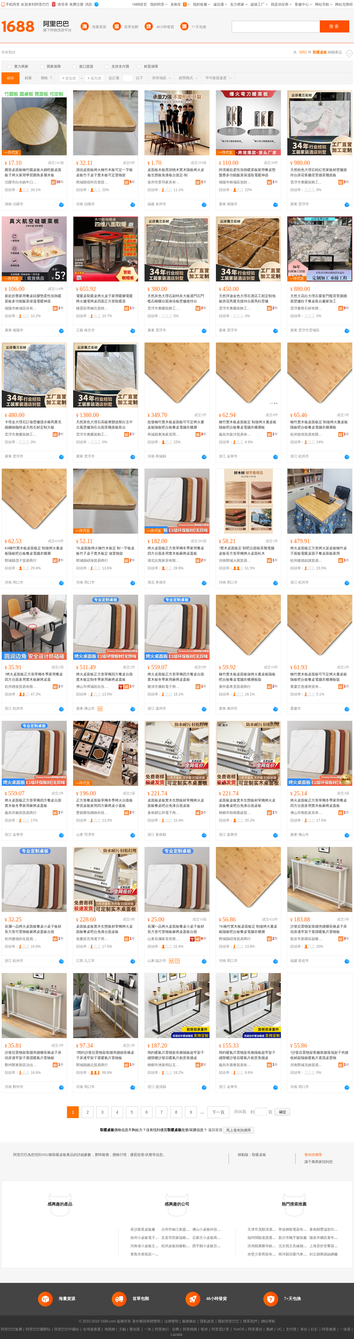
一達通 (345, 1329)
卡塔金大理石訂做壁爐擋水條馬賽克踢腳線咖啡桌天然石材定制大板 (33, 424)
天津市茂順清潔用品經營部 (269, 1229)
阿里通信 (255, 1329)
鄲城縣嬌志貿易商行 (92, 1065)
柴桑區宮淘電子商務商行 (92, 939)
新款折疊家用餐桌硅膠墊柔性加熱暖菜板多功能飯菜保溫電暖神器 (33, 298)
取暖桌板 (259, 1155)
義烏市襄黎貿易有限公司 (235, 1065)
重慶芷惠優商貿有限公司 (306, 687)
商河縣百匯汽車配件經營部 (299, 1254)
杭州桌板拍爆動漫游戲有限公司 (186, 1246)
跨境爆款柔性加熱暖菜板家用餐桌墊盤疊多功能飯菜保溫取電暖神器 (247, 172)
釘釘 (314, 1329)
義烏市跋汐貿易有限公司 (235, 434)
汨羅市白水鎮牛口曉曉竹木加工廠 (21, 182)
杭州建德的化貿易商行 (21, 939)
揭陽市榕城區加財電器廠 (235, 182)
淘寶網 (109, 1329)
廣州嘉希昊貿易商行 (235, 687)
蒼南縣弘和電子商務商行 (164, 813)
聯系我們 (250, 1321)
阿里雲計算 (220, 1329)
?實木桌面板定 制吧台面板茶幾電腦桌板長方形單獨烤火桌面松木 (246, 551)
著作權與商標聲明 (146, 1321)
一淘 (147, 1329)
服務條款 (189, 1321)
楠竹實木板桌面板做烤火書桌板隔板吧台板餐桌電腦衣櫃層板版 (247, 677)
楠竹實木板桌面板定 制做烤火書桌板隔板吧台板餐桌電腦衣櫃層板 (247, 424)
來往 (303, 1329)
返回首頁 (215, 1130)
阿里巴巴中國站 (66, 1329)
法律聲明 (171, 1321)
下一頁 (218, 1112)
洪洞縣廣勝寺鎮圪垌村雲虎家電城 (274, 1246)
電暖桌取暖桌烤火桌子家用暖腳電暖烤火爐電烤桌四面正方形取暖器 (104, 298)
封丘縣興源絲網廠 (323, 1254)
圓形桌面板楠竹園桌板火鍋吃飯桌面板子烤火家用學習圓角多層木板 (33, 172)
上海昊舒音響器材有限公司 (330, 1246)
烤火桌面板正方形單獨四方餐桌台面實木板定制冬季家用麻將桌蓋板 (104, 677)
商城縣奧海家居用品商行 (164, 434)
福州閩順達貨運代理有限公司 (271, 1238)
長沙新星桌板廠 (142, 1229)
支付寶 (291, 1329)
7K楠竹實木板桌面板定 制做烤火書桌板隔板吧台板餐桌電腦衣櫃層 (248, 929)
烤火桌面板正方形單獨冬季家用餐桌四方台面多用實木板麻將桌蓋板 (176, 551)
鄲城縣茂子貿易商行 (21, 560)
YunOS (238, 1329)
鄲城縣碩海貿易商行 (92, 560)
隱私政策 (207, 1321)
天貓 (122, 1329)
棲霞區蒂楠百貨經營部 (92, 308)
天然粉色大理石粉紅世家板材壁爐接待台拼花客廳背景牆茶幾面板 (318, 172)
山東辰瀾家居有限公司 (164, 939)
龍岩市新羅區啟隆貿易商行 (306, 939)
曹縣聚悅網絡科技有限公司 (92, 813)
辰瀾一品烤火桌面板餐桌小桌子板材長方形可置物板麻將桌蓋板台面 (33, 929)
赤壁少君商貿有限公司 (265, 1254)
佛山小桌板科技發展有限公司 (215, 1229)
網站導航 (268, 1321)
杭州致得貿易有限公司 (306, 434)
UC (279, 1329)
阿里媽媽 (190, 1329)
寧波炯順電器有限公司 (296, 1229)
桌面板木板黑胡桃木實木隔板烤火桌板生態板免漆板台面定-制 (176, 172)
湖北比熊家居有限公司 (164, 560)
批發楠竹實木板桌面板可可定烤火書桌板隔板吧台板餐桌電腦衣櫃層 (176, 424)
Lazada (176, 1335)
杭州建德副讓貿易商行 (306, 560)
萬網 (269, 1329)
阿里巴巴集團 (11, 1329)
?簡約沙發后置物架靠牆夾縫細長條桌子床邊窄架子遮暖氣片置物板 (105, 1055)
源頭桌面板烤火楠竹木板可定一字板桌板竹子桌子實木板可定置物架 (104, 172)
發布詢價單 (313, 1155)
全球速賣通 (92, 1329)
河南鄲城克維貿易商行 (306, 1065)
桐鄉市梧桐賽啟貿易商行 (235, 813)
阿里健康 (329, 1329)
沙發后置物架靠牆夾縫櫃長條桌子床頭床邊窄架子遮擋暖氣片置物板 (318, 929)
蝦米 (204, 1329)
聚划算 (135, 1329)
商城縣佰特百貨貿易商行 (92, 182)
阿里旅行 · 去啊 (167, 1329)
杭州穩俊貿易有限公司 (21, 687)
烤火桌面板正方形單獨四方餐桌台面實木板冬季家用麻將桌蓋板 (176, 677)
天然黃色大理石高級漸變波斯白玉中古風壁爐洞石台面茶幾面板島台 (104, 424)
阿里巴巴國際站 (38, 1329)
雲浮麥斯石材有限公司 (306, 308)
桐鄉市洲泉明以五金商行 (164, 1065)
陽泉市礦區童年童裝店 (327, 1238)
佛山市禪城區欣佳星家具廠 (92, 687)
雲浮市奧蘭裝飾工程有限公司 (306, 182)
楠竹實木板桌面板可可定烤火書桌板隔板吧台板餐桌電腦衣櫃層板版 (318, 677)
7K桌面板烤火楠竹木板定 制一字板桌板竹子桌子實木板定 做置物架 (105, 551)
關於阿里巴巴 (228, 1321)
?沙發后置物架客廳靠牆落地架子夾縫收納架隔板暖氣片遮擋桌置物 (319, 1055)
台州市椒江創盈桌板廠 (179, 1229)
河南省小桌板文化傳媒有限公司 (155, 1246)
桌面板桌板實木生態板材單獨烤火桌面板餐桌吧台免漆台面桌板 (176, 803)
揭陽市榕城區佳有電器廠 (21, 308)
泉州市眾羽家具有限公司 (164, 182)
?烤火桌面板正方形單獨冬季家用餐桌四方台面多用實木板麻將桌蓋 (34, 677)
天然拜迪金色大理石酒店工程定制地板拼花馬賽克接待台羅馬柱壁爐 (247, 298)
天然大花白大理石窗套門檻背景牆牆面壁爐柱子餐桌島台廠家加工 (318, 298)
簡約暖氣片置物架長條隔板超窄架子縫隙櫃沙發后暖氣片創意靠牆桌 (176, 1055)
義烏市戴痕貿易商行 (21, 813)
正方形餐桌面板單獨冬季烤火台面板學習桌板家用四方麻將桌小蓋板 (104, 803)
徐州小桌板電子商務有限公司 (153, 1238)
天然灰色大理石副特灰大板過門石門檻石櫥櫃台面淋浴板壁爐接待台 (176, 298)
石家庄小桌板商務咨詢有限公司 (217, 1238)
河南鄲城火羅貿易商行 (235, 560)
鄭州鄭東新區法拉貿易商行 (21, 1065)
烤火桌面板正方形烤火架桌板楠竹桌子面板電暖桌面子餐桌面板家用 (318, 551)
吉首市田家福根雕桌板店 (180, 1238)
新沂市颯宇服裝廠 (292, 1238)
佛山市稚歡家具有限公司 (306, 813)
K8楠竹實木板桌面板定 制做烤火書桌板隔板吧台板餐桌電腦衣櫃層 (34, 551)
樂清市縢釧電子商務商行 (164, 687)
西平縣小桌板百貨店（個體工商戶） (220, 1246)
